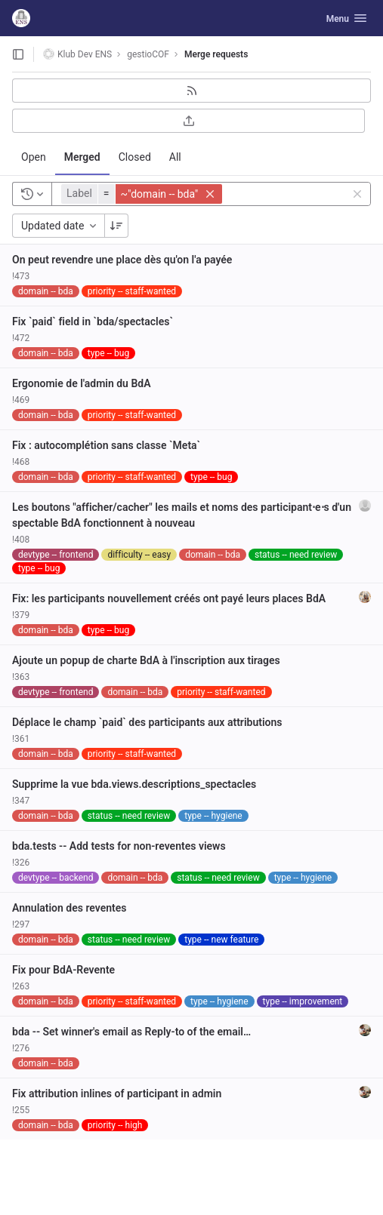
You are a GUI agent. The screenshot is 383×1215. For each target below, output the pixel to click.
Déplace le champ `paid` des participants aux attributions (147, 722)
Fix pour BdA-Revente (63, 970)
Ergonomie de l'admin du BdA (81, 383)
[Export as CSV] (188, 121)
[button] (143, 194)
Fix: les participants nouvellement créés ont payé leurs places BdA (169, 598)
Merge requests (216, 54)
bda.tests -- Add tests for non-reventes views (119, 846)
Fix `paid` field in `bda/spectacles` (92, 321)
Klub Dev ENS (77, 54)
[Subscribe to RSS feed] (191, 90)
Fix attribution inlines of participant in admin (116, 1093)
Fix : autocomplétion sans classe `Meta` (106, 445)
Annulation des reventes (69, 908)
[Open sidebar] (18, 54)
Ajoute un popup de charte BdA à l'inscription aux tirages (146, 660)
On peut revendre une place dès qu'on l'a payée (122, 260)
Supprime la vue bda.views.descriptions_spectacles (134, 784)
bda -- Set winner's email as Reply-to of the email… (131, 1032)
